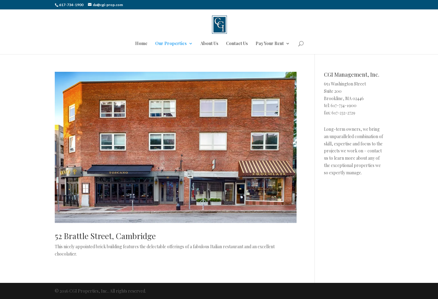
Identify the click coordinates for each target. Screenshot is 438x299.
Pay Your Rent (269, 43)
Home (141, 43)
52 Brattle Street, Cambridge (105, 236)
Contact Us (237, 43)
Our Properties (171, 43)
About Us (209, 43)
